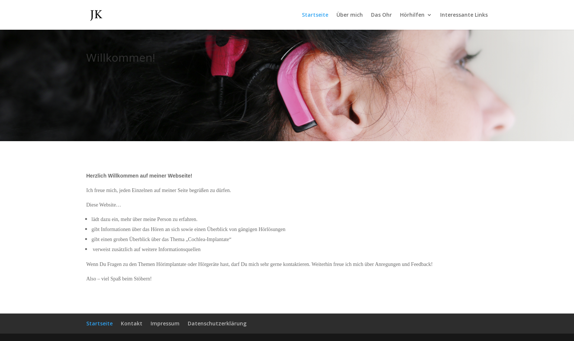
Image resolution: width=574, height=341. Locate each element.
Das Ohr (381, 15)
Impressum (165, 323)
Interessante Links (464, 15)
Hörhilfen (412, 15)
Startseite (315, 15)
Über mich (349, 15)
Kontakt (131, 323)
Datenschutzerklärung (217, 323)
